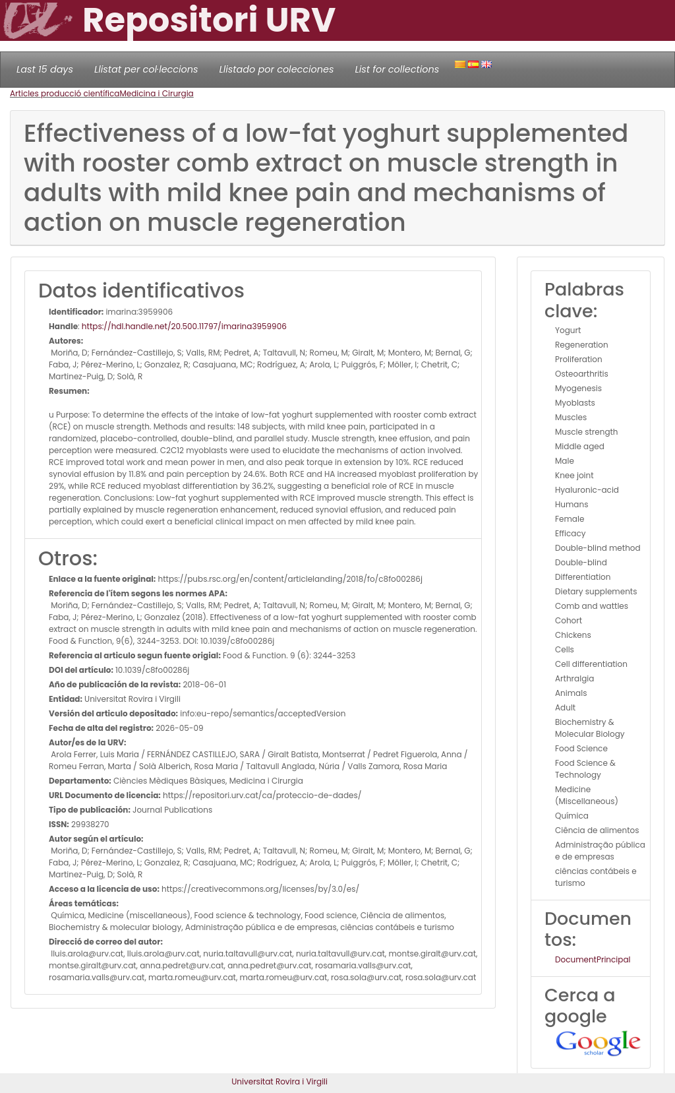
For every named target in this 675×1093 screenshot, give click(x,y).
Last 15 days (44, 69)
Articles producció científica (64, 93)
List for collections (397, 69)
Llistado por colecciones (277, 69)
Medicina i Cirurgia (156, 93)
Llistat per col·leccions (146, 69)
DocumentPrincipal (592, 959)
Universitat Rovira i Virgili (279, 1081)
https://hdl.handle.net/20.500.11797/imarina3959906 (184, 326)
